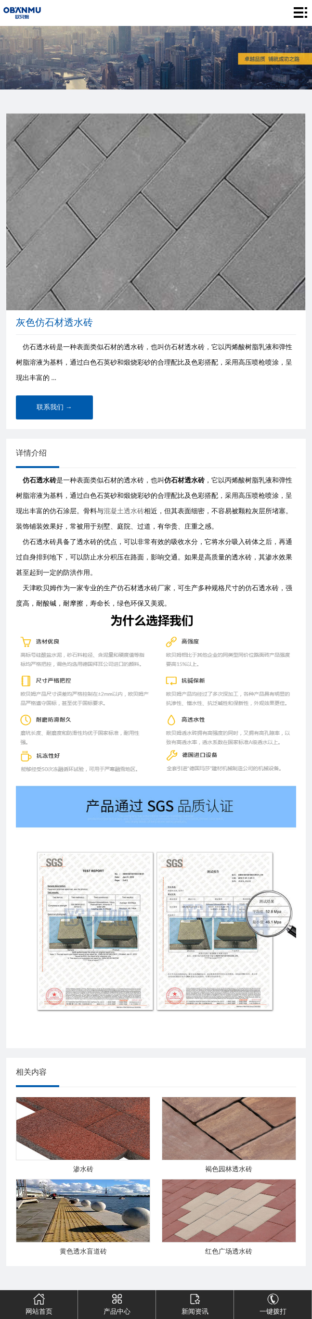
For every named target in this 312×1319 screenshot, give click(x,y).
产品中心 (116, 1302)
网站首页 (38, 1302)
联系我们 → (54, 407)
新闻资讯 (194, 1302)
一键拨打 (272, 1302)
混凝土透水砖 (124, 511)
